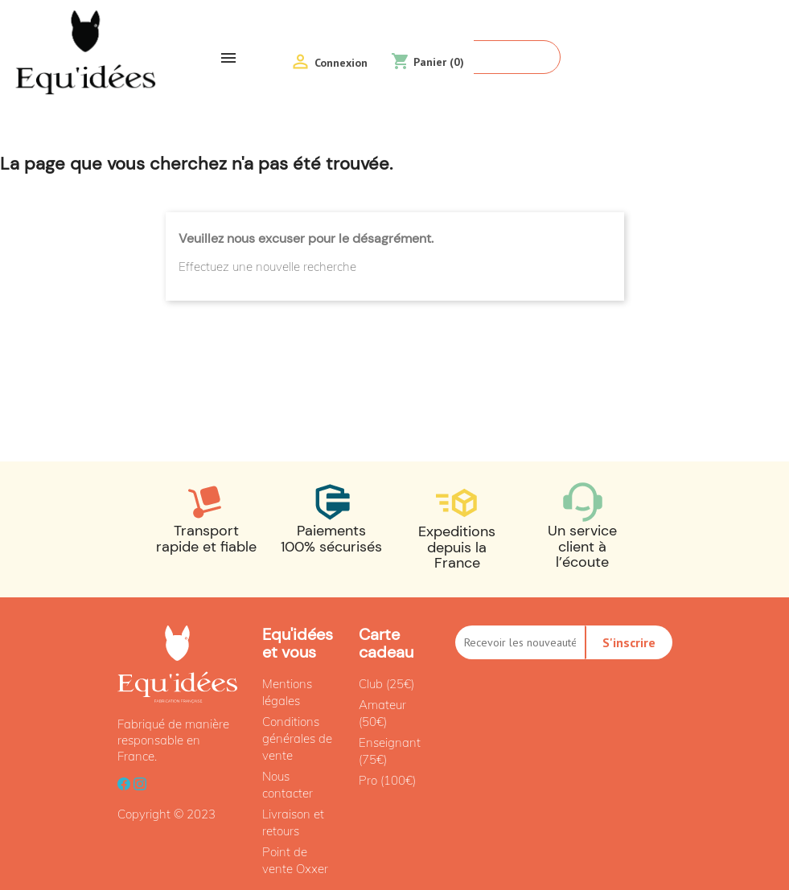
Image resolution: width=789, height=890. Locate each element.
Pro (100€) (387, 780)
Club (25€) (386, 683)
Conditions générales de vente (297, 738)
